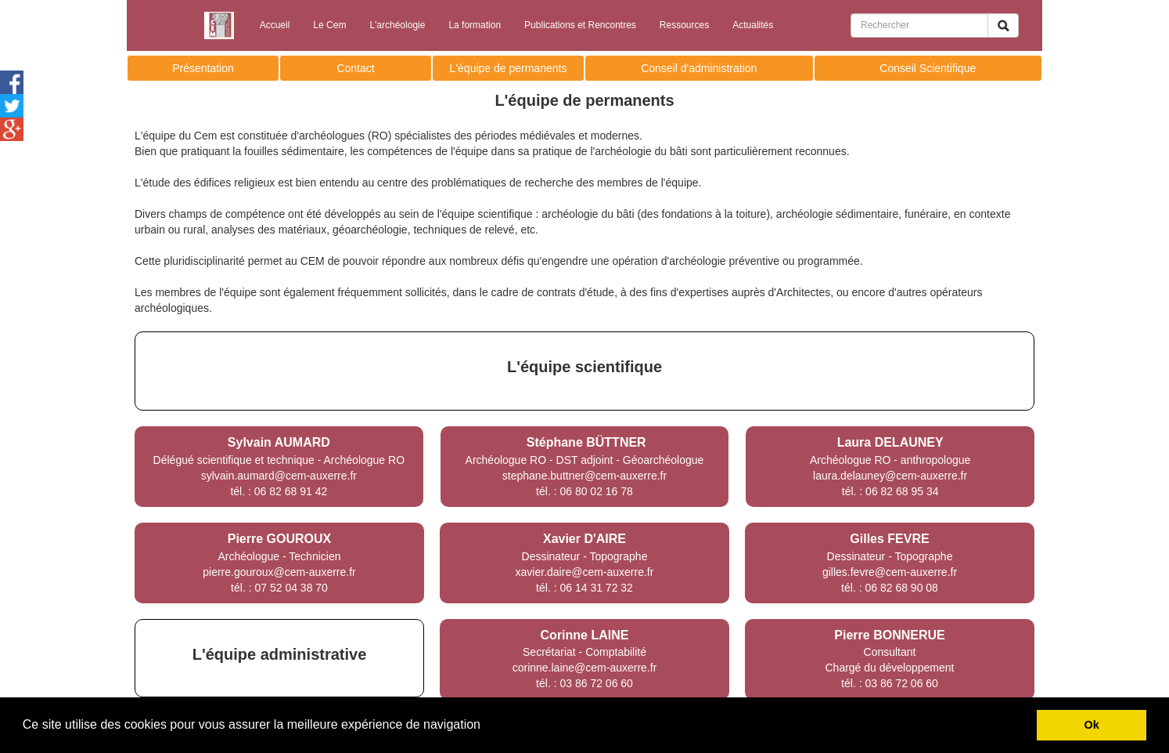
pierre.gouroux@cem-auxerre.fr (279, 572)
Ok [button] (1091, 725)
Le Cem (329, 25)
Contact (355, 68)
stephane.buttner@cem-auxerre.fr (584, 475)
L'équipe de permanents (508, 68)
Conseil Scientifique (927, 68)
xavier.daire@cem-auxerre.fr (585, 572)
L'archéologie (397, 25)
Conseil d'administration (699, 68)
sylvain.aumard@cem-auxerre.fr (279, 475)
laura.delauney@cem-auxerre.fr (890, 475)
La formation (474, 25)
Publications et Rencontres (580, 25)
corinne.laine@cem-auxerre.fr (585, 667)
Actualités (752, 25)
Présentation (203, 68)
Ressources (684, 25)
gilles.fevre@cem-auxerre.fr (889, 572)
